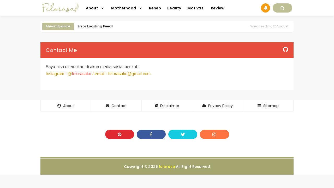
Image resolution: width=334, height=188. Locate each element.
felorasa (167, 166)
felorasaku (81, 74)
